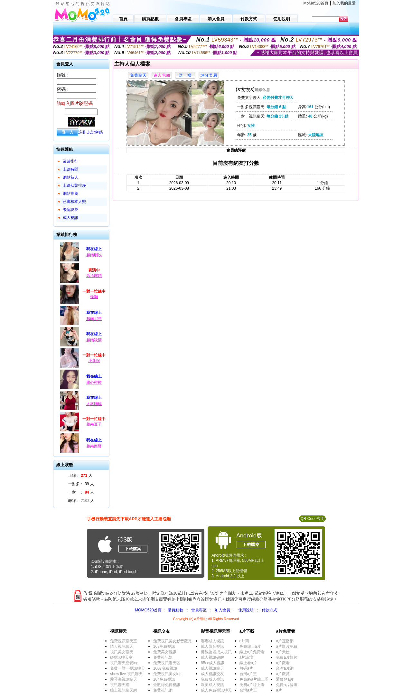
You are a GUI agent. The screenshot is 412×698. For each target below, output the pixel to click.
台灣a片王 (248, 674)
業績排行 (70, 161)
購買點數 (175, 610)
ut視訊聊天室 (121, 657)
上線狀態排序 (74, 185)
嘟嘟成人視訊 (212, 641)
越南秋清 (94, 340)
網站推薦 (70, 193)
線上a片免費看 (252, 652)
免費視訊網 (163, 690)
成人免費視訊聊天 (216, 690)
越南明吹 (94, 255)
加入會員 (222, 610)
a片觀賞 (283, 674)
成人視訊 (70, 217)
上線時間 (70, 169)
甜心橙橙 (94, 382)
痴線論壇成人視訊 (216, 652)
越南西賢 (94, 446)
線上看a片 (248, 663)
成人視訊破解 (212, 657)
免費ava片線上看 (254, 679)
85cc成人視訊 (212, 663)
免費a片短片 (286, 657)
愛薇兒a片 (285, 679)
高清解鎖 (94, 275)
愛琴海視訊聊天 (123, 679)
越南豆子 (94, 424)
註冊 (82, 132)
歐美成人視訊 (212, 685)
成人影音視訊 (212, 646)
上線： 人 (80, 475)
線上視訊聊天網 (123, 690)
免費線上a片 (250, 646)
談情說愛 (70, 209)
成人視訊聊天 (212, 668)
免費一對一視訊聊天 (127, 668)
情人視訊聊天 (121, 646)
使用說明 (246, 610)
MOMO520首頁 (148, 610)
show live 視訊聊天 (126, 674)
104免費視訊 (164, 679)
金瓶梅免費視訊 (166, 685)
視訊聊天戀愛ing (124, 663)
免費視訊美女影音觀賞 (172, 641)
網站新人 (70, 177)
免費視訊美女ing (167, 674)
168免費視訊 (164, 646)
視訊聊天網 (119, 685)
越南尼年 (94, 318)
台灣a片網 (285, 668)
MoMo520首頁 (316, 3)
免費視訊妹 (163, 657)
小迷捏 (94, 360)
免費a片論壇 (286, 685)
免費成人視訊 (212, 679)
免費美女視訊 (164, 652)
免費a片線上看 (252, 685)
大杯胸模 (94, 403)
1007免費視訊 (165, 668)
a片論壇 (246, 657)
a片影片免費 (286, 646)
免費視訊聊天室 (123, 641)
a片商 (244, 641)
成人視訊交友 (212, 674)
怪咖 (94, 297)
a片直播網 (285, 641)
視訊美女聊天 (121, 652)
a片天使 (283, 652)
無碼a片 (246, 668)
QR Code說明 (312, 518)
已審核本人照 (74, 201)
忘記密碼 (95, 132)
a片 (279, 690)
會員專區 (199, 610)
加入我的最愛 (344, 3)
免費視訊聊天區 (166, 663)
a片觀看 (283, 663)
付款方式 (269, 610)
